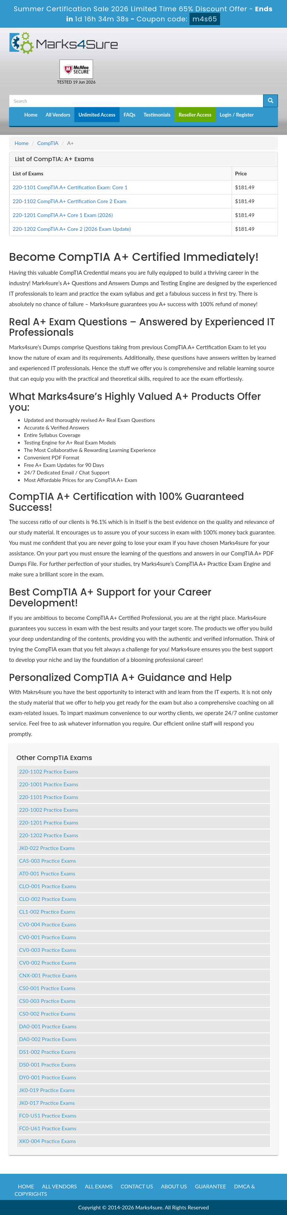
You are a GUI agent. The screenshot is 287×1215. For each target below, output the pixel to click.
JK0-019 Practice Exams (47, 1090)
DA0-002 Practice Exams (48, 1039)
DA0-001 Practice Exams (48, 1026)
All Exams (98, 1186)
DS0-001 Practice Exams (47, 1064)
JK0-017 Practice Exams (47, 1103)
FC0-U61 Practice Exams (47, 1128)
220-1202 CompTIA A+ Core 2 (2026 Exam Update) (72, 229)
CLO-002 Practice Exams (47, 899)
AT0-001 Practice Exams (47, 873)
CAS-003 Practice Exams (47, 860)
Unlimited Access (96, 115)
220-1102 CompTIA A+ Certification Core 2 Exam (69, 201)
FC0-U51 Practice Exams (47, 1115)
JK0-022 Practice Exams (47, 848)
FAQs (129, 115)
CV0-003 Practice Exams (47, 950)
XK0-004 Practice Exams (47, 1141)
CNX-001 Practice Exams (48, 975)
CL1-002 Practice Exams (47, 911)
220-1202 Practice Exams (48, 835)
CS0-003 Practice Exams (47, 1001)
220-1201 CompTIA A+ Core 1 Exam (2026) (63, 215)
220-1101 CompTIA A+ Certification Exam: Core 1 (70, 187)
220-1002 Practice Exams (48, 810)
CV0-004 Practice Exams (47, 924)
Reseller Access (195, 115)
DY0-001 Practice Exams (47, 1077)
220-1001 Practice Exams (48, 784)
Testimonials (157, 115)
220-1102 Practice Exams (48, 771)
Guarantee (210, 1186)
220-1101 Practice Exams (48, 797)
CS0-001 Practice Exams (47, 988)
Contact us (137, 1186)
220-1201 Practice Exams (48, 822)
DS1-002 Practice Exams (47, 1052)
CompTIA (47, 143)
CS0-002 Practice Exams (47, 1013)
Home (30, 115)
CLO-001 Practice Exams (47, 886)
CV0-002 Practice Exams (47, 962)
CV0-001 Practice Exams (47, 937)
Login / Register (237, 115)
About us (174, 1186)
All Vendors (58, 115)
